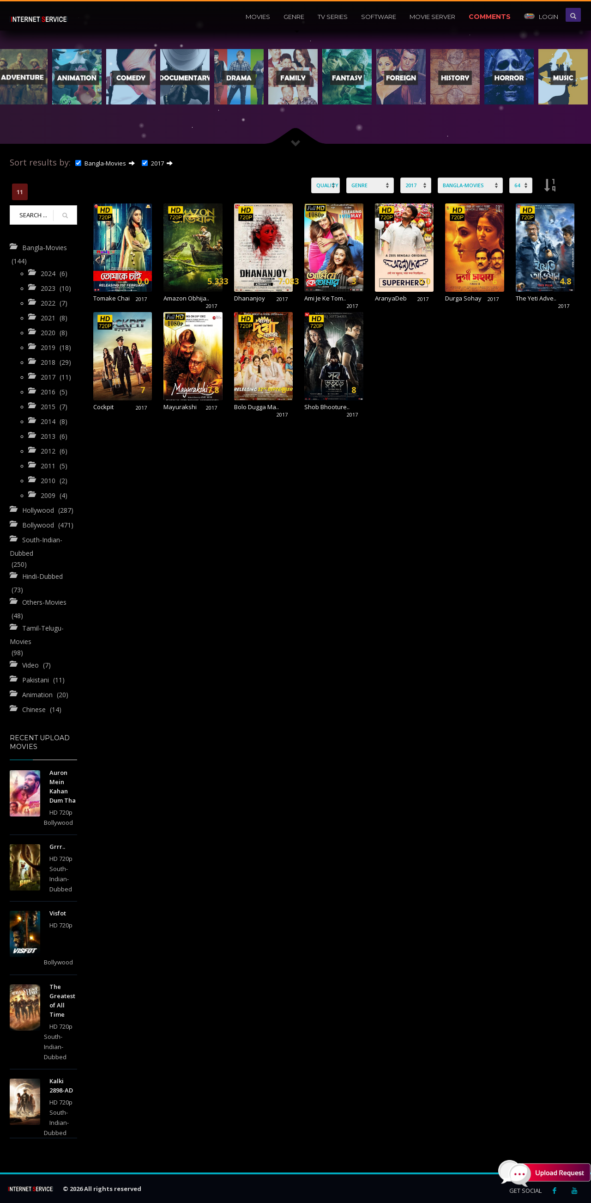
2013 (48, 436)
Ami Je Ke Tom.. (325, 298)
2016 (48, 391)
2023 (48, 288)
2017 (153, 163)
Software (378, 16)
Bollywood (38, 525)
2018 (48, 362)
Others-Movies (44, 602)
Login (541, 16)
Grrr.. (57, 846)
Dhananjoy (249, 298)
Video (30, 664)
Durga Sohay (463, 298)
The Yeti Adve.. (536, 298)
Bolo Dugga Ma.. (256, 407)
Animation (37, 694)
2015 (48, 406)
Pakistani (35, 679)
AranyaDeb (391, 298)
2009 (48, 495)
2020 (48, 332)
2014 (48, 421)
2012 (48, 451)
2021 (48, 317)
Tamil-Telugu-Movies (37, 635)
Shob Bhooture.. (327, 407)
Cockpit (103, 407)
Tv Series (333, 16)
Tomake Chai (111, 298)
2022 (48, 303)
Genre (293, 16)
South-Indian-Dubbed (36, 546)
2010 (48, 480)
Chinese (34, 709)
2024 (48, 273)
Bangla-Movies (100, 163)
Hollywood (38, 510)
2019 (48, 347)
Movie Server (432, 16)
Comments (490, 16)
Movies (258, 16)
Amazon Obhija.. (186, 298)
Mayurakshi (180, 407)
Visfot (57, 913)
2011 (48, 465)
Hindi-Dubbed (42, 576)
